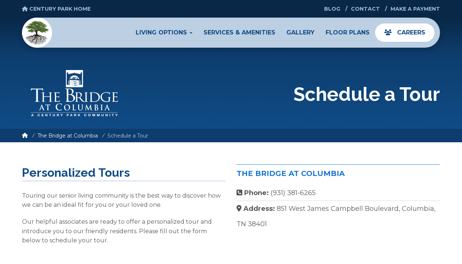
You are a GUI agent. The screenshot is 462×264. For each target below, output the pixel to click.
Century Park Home (56, 9)
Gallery (300, 32)
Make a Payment (415, 9)
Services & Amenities (239, 32)
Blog (332, 9)
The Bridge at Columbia (67, 135)
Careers (404, 32)
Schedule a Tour (127, 135)
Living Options (164, 32)
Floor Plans (348, 32)
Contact (365, 9)
